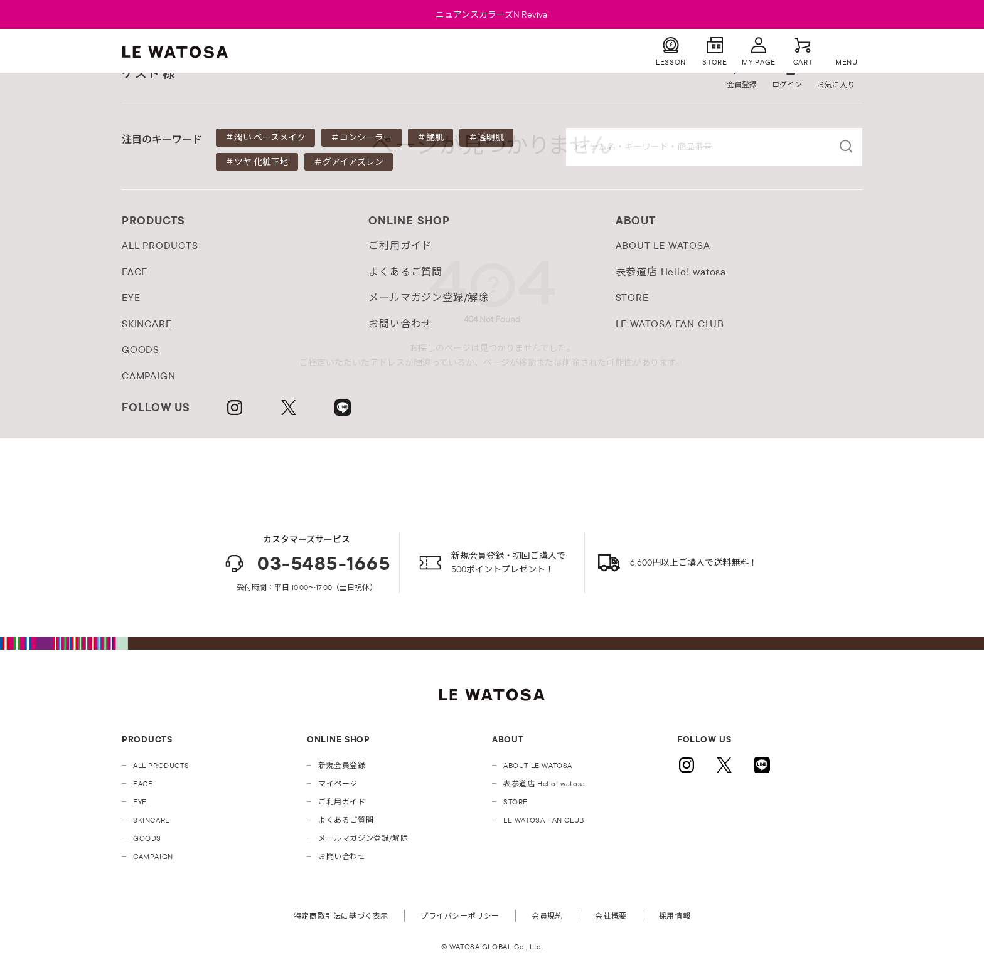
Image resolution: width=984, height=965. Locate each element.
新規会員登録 (342, 765)
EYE (140, 801)
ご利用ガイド (342, 801)
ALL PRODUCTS (161, 765)
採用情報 (674, 915)
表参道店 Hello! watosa (544, 783)
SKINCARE (151, 820)
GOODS (147, 838)
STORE (515, 801)
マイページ (338, 783)
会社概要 (610, 915)
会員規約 (547, 915)
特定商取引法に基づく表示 (341, 915)
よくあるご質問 (345, 820)
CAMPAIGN (153, 856)
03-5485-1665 (306, 563)
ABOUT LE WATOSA (537, 765)
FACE (142, 783)
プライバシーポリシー (460, 915)
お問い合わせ (342, 856)
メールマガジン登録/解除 (363, 838)
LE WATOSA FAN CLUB (543, 820)
